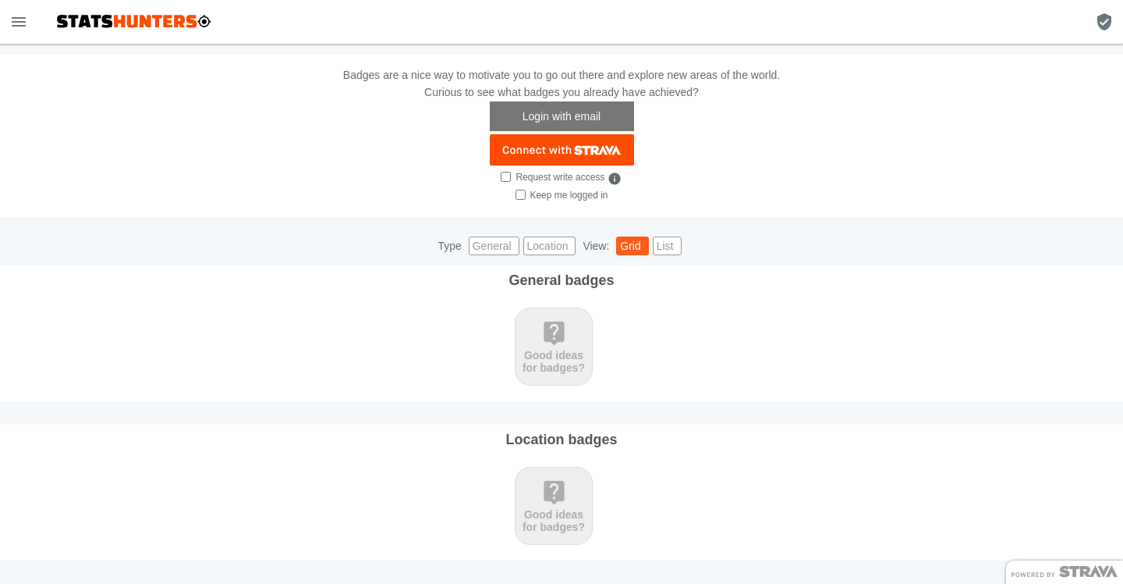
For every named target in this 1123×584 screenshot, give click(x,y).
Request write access (559, 177)
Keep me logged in (569, 195)
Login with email (561, 116)
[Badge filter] (1104, 22)
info (615, 179)
